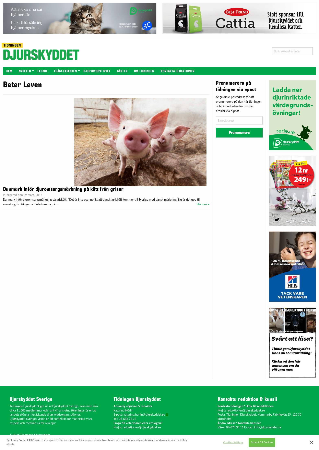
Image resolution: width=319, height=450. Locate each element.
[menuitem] (9, 71)
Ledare (42, 71)
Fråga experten (65, 71)
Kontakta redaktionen (177, 71)
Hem (9, 71)
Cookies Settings (233, 442)
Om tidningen (144, 71)
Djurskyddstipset (96, 71)
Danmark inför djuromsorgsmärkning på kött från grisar (63, 189)
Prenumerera (239, 132)
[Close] (311, 442)
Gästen (122, 71)
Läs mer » (203, 204)
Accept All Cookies (262, 442)
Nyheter (25, 71)
